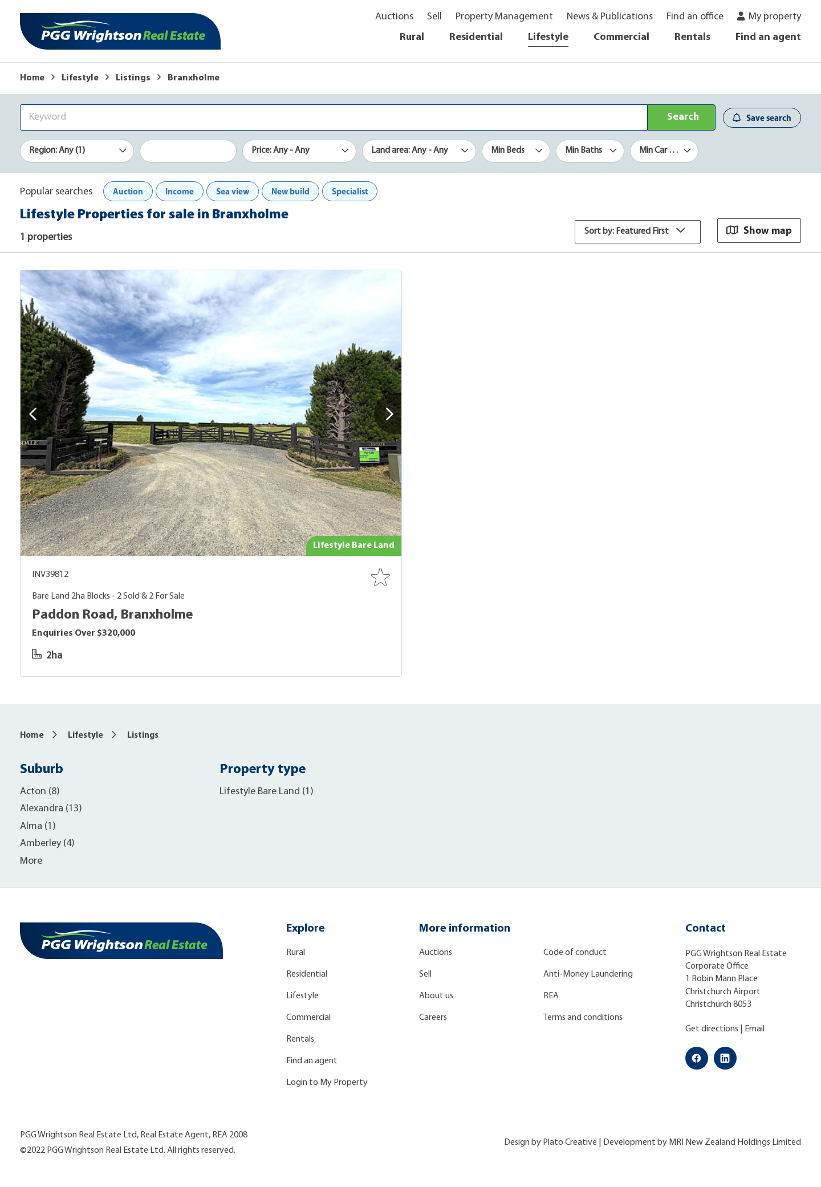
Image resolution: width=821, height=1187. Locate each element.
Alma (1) (38, 826)
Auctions (394, 16)
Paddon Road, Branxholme (112, 615)
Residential (476, 37)
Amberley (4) (47, 843)
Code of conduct (575, 952)
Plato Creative (570, 1142)
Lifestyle (548, 37)
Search (683, 117)
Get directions (711, 1029)
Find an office (695, 16)
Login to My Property (327, 1082)
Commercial (621, 37)
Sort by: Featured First (637, 231)
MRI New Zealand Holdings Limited (735, 1142)
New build (290, 191)
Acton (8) (40, 791)
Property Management (504, 16)
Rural (412, 37)
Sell (434, 16)
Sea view (232, 191)
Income (179, 191)
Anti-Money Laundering (588, 974)
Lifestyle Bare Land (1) (267, 791)
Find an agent (768, 37)
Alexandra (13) (51, 808)
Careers (433, 1017)
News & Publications (610, 16)
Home (32, 78)
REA (551, 996)
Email (755, 1029)
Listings (133, 78)
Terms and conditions (583, 1017)
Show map (759, 230)
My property (775, 16)
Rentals (692, 37)
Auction (128, 191)
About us (436, 996)
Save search (762, 117)
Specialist (350, 191)
